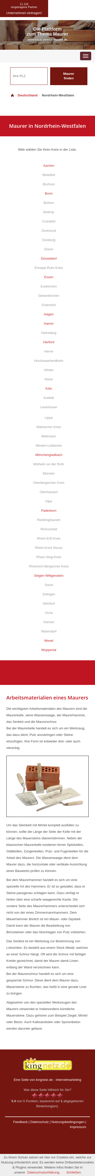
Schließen (73, 1172)
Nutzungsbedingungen (67, 1122)
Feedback (20, 1122)
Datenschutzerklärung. (43, 1172)
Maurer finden (68, 76)
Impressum (78, 1127)
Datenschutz (39, 1122)
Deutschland (23, 95)
